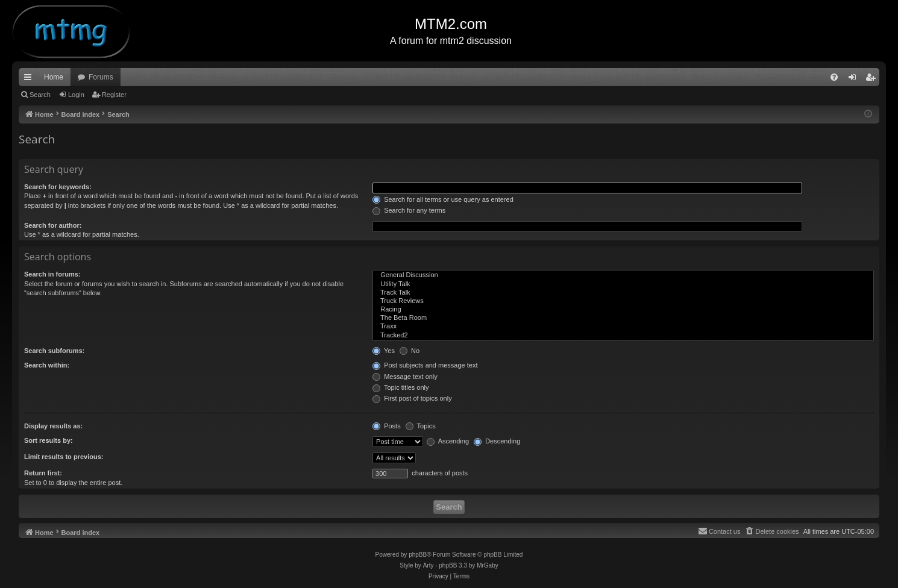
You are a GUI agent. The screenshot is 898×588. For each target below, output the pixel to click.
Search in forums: (52, 274)
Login (76, 94)
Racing (623, 309)
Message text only (405, 376)
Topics (421, 426)
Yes (383, 350)
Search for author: (52, 225)
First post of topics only (412, 398)
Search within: (46, 365)
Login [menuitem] (855, 79)
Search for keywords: (58, 186)
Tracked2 (623, 335)
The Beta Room (623, 318)
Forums (101, 77)
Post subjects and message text (424, 365)
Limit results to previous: (63, 456)
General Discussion (623, 275)
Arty (428, 565)
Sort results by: (48, 440)
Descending (497, 441)
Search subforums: (54, 350)
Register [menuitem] (873, 79)
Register (114, 94)
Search (40, 94)
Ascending (448, 441)
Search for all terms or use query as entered (442, 199)
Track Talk (623, 293)
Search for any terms (408, 210)
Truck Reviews (623, 301)
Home (53, 77)
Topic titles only (400, 387)
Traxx (623, 326)
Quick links (30, 79)
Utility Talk (623, 284)
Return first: (43, 473)
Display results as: (53, 426)
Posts (386, 426)
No (409, 350)
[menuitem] (834, 77)
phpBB (418, 554)
